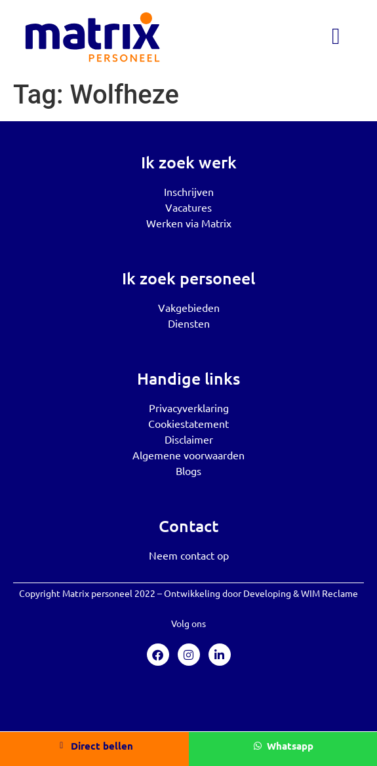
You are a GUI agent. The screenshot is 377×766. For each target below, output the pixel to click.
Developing (267, 593)
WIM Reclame (329, 593)
